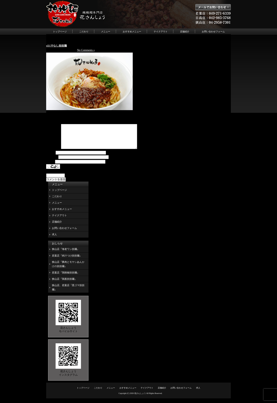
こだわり (83, 31)
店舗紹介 (184, 31)
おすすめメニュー (132, 31)
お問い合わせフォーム (213, 31)
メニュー (105, 31)
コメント (53, 152)
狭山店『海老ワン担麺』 (65, 253)
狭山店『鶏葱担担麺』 (64, 283)
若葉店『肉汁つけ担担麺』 (67, 260)
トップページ (60, 31)
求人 (54, 239)
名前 (50, 157)
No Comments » (86, 50)
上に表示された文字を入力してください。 (71, 175)
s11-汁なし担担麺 (56, 45)
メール (52, 161)
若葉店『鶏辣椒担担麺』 (65, 277)
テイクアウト (161, 31)
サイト (50, 166)
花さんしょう (140, 398)
